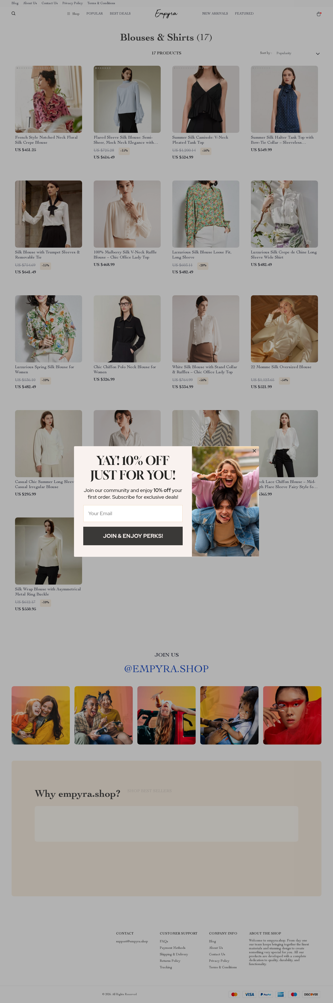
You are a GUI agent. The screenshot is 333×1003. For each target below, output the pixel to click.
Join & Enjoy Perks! (133, 535)
